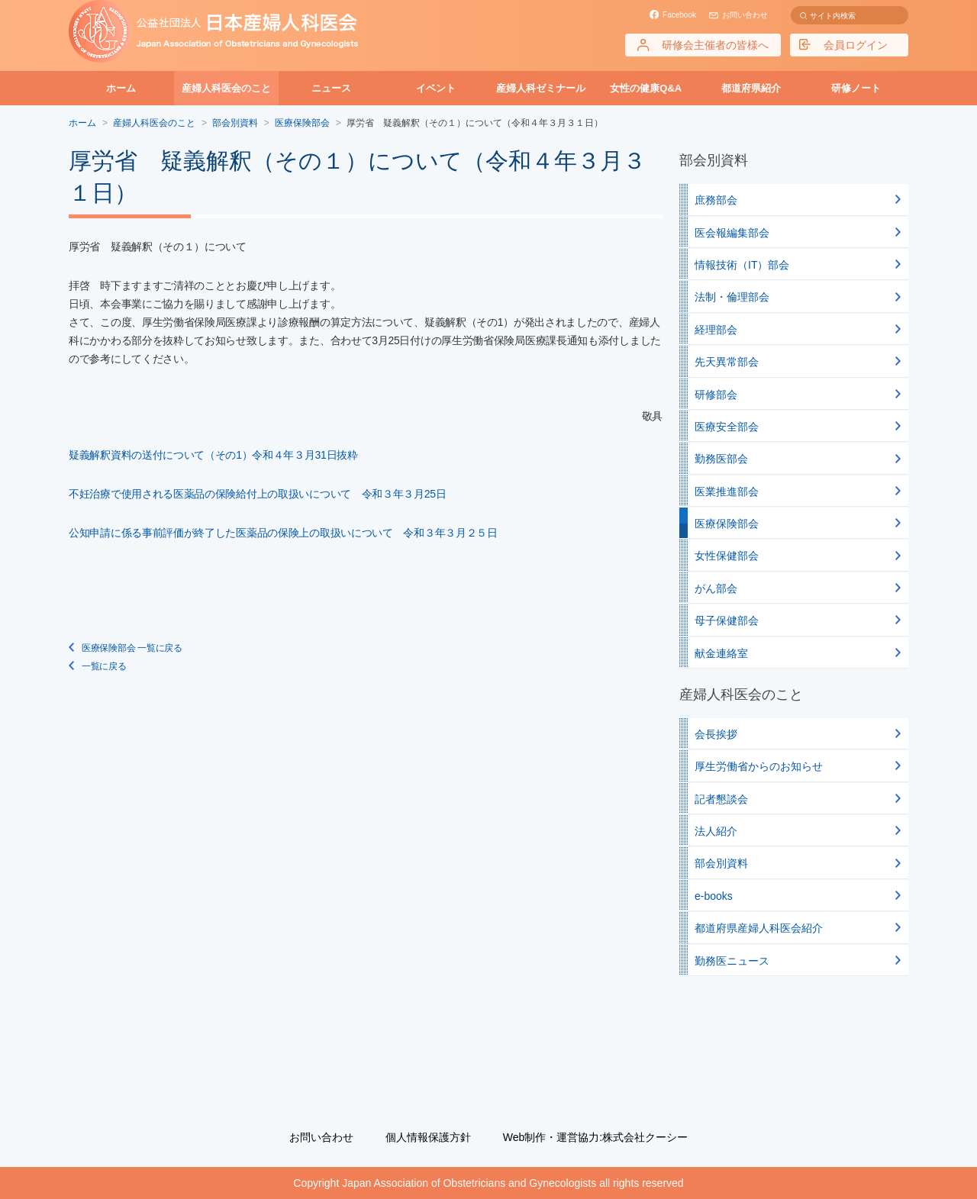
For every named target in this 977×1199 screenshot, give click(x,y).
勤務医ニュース (732, 961)
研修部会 (716, 394)
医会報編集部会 (732, 233)
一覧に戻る (104, 666)
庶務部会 (716, 200)
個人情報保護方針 (428, 1137)
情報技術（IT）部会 (742, 265)
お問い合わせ (745, 15)
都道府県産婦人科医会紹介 (759, 928)
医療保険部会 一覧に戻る (132, 648)
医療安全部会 (727, 427)
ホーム (121, 88)
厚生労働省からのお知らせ (759, 766)
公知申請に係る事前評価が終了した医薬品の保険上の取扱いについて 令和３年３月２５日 (283, 533)
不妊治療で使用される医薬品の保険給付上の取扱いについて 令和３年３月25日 (257, 494)
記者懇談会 (721, 799)
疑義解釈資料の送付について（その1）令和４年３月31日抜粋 (213, 455)
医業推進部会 (727, 491)
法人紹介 (716, 831)
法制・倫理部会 (732, 297)
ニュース (331, 88)
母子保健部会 (727, 620)
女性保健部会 (727, 556)
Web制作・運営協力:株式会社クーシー (595, 1137)
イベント (436, 88)
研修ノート (856, 88)
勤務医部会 (721, 459)
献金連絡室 (721, 653)
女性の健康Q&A (646, 88)
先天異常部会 (727, 362)
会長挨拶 (716, 734)
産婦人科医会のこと (226, 88)
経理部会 (716, 330)
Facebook (679, 15)
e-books (714, 896)
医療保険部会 (302, 123)
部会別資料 (721, 863)
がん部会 (716, 588)
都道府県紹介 (751, 88)
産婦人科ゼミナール (540, 88)
